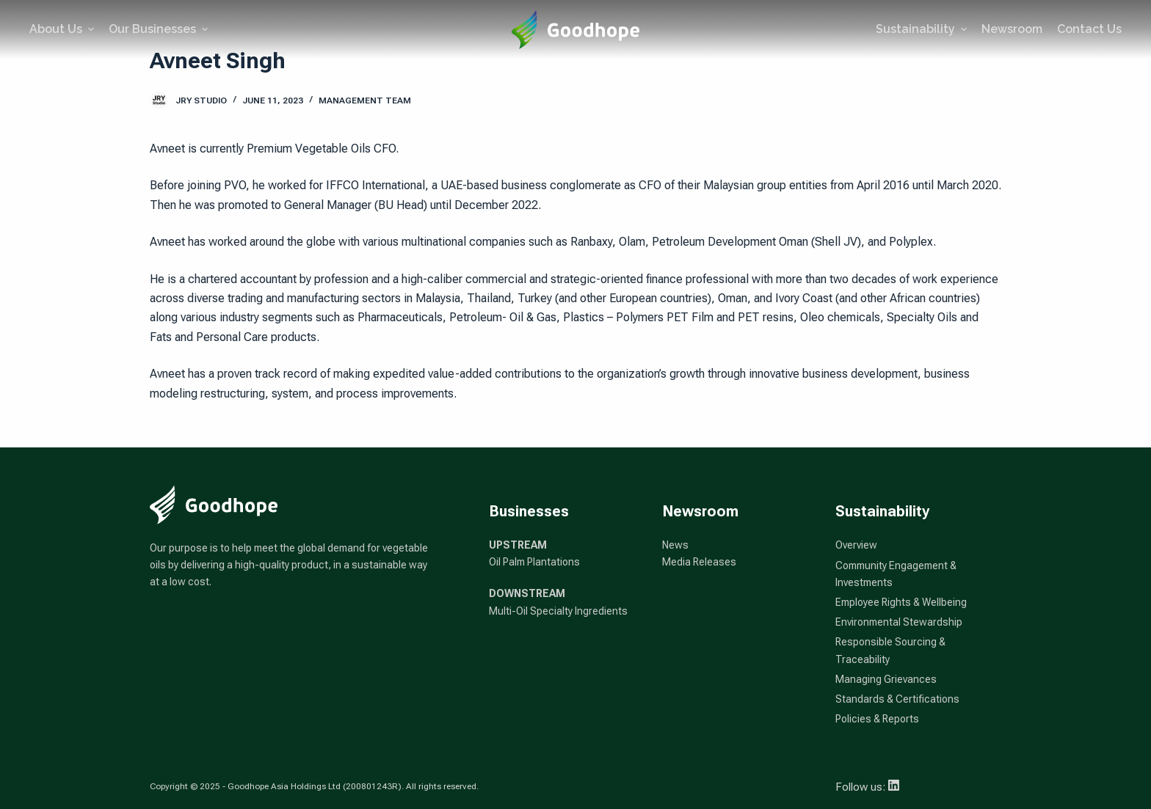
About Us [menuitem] (63, 29)
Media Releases (699, 562)
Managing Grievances (886, 679)
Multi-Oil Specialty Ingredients (558, 611)
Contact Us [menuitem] (1089, 29)
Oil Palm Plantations (534, 562)
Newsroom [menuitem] (1011, 29)
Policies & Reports (877, 719)
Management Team (365, 100)
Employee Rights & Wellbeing (901, 602)
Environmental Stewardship (898, 622)
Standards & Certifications (897, 699)
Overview (856, 545)
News (675, 545)
